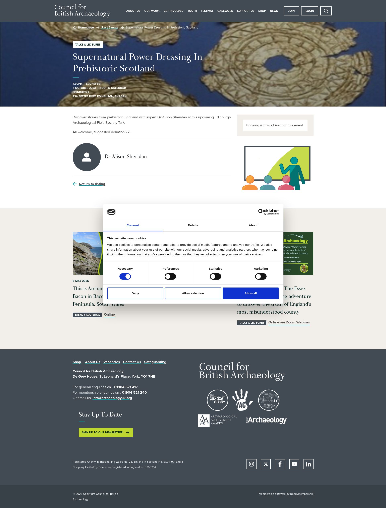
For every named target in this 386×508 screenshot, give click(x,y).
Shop (262, 11)
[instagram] (251, 464)
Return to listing (92, 184)
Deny (135, 293)
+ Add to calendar (111, 88)
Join (291, 11)
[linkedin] (309, 464)
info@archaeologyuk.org (112, 397)
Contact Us (132, 362)
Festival (207, 11)
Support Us (245, 11)
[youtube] (294, 464)
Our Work (152, 11)
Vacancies (111, 362)
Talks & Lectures (87, 45)
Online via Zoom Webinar (289, 322)
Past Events (109, 27)
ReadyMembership (302, 494)
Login (310, 11)
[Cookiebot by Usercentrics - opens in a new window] (261, 212)
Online (109, 314)
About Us (133, 11)
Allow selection (193, 293)
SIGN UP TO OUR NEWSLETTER (102, 432)
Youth (192, 11)
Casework (225, 11)
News (274, 11)
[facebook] (280, 464)
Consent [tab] (133, 225)
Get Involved (173, 11)
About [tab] (253, 225)
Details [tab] (193, 225)
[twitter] (266, 464)
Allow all (251, 293)
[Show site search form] (326, 10)
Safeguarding (155, 362)
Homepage (86, 27)
